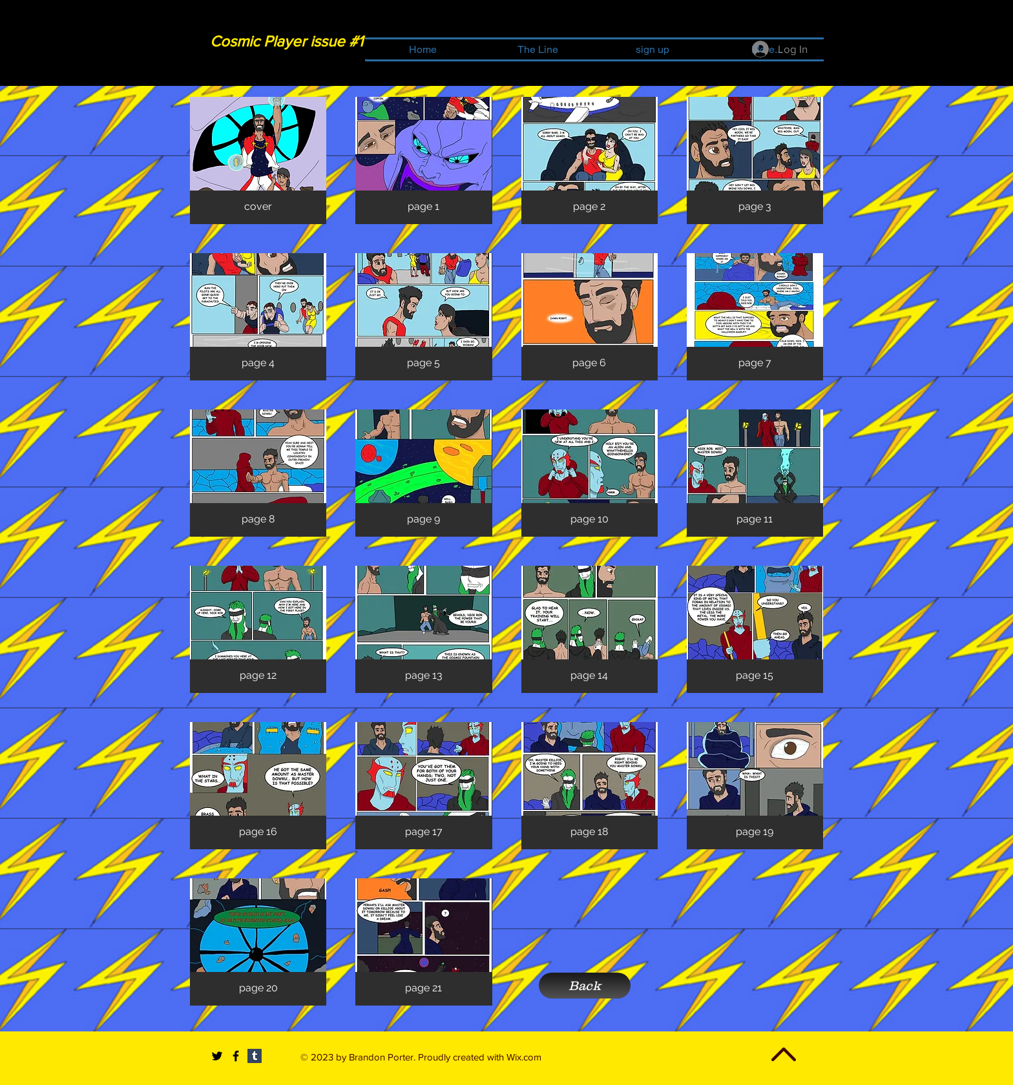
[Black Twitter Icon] (217, 1056)
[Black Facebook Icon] (236, 1056)
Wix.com (523, 1056)
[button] (258, 160)
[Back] (585, 985)
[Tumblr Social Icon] (254, 1056)
